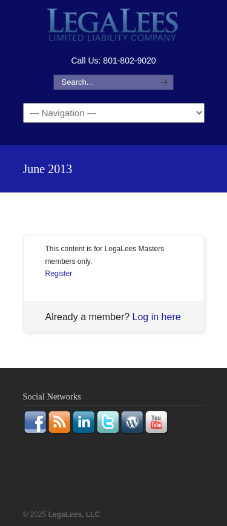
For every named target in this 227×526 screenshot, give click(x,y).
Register (59, 273)
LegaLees (114, 26)
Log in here (157, 317)
